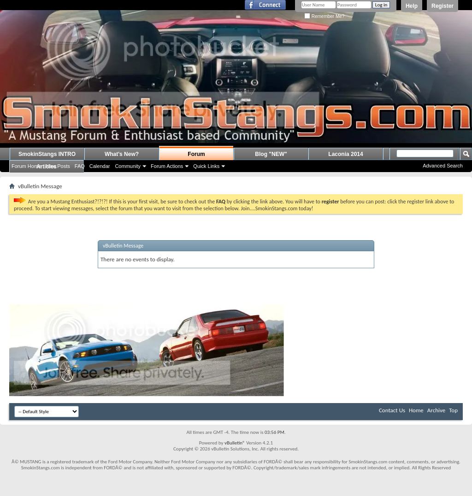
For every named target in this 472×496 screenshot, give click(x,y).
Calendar (99, 166)
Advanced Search (443, 165)
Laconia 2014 (345, 154)
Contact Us (392, 410)
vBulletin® (234, 443)
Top (453, 410)
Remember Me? (324, 16)
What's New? (122, 154)
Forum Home (26, 166)
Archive (436, 410)
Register (442, 6)
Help (412, 6)
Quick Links (206, 166)
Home (416, 410)
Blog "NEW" (271, 154)
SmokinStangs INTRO (47, 154)
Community (128, 166)
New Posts (58, 166)
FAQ (80, 166)
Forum (196, 154)
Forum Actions (167, 166)
